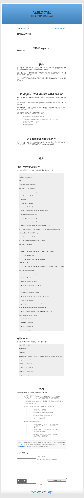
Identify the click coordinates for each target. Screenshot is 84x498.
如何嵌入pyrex (24, 34)
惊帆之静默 (42, 12)
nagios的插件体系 (60, 28)
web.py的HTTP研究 (23, 28)
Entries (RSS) (36, 493)
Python (20, 444)
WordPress (50, 491)
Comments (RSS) (46, 493)
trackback (34, 446)
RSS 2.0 (56, 444)
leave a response (25, 446)
